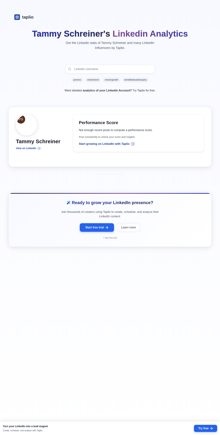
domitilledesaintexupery (135, 80)
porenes (77, 80)
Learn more (128, 227)
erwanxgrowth (111, 80)
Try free (205, 428)
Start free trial (96, 227)
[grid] (110, 350)
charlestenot (93, 80)
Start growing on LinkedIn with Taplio (107, 144)
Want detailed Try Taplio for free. (110, 90)
